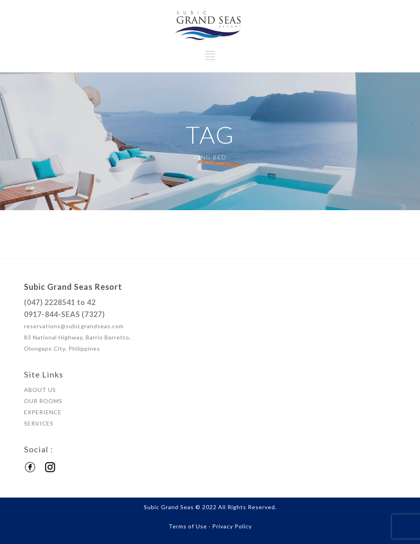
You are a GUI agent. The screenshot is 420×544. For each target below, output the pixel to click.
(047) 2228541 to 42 (60, 302)
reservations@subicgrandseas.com (74, 326)
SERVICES (39, 423)
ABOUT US (40, 389)
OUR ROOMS (43, 400)
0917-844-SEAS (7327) (64, 314)
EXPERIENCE (43, 412)
